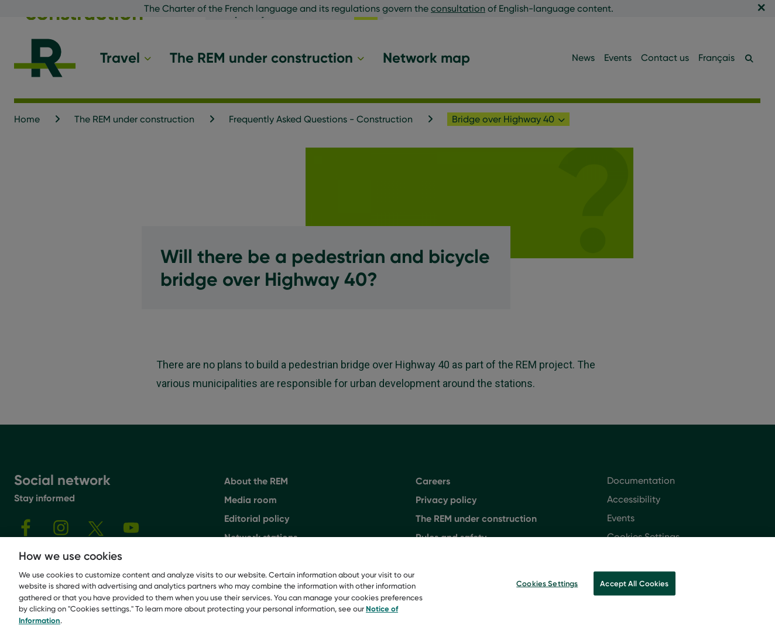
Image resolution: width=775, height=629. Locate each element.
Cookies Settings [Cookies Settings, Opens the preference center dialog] (547, 592)
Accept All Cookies (634, 592)
